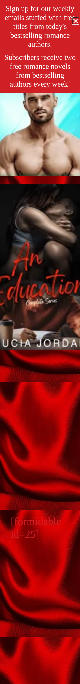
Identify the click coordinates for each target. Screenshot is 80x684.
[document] (40, 342)
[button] (76, 21)
